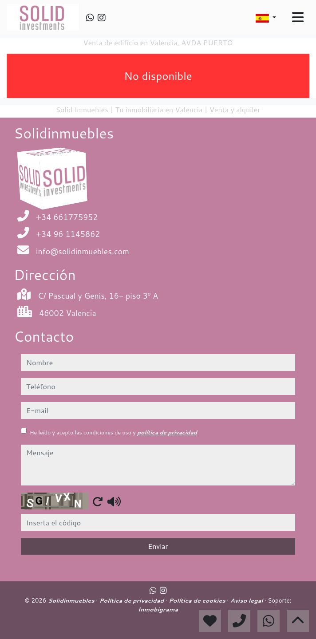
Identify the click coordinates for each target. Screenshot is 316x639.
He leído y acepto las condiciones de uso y (113, 432)
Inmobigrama (158, 609)
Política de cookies (198, 600)
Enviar (158, 546)
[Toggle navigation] (298, 17)
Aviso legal (247, 600)
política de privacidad (167, 432)
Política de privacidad (132, 600)
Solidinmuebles (72, 600)
